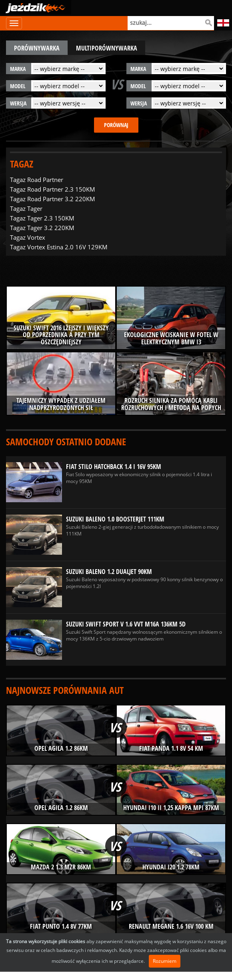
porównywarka (37, 48)
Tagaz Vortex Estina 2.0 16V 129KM (59, 247)
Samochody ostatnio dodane (66, 441)
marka (18, 69)
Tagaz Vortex (27, 237)
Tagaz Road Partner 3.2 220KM (52, 199)
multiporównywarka (106, 48)
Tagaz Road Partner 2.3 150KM (52, 189)
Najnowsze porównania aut (65, 690)
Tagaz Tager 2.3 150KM (42, 218)
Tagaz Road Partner (36, 180)
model (18, 86)
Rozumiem (164, 961)
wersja (18, 103)
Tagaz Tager (26, 208)
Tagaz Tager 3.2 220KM (42, 228)
